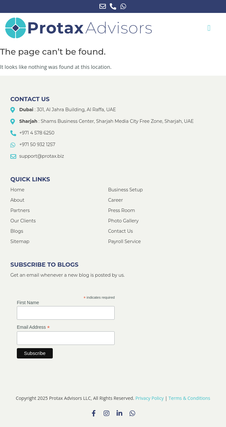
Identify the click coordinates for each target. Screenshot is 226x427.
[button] (208, 28)
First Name (28, 302)
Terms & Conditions (189, 398)
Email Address (33, 327)
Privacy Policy (149, 398)
